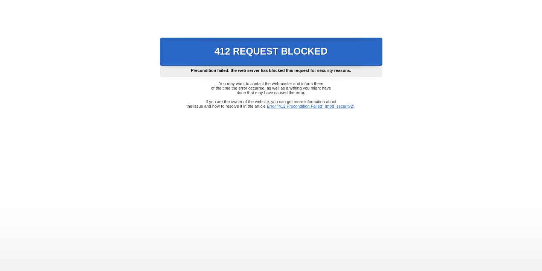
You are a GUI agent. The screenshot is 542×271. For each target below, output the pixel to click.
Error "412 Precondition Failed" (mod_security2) (311, 106)
